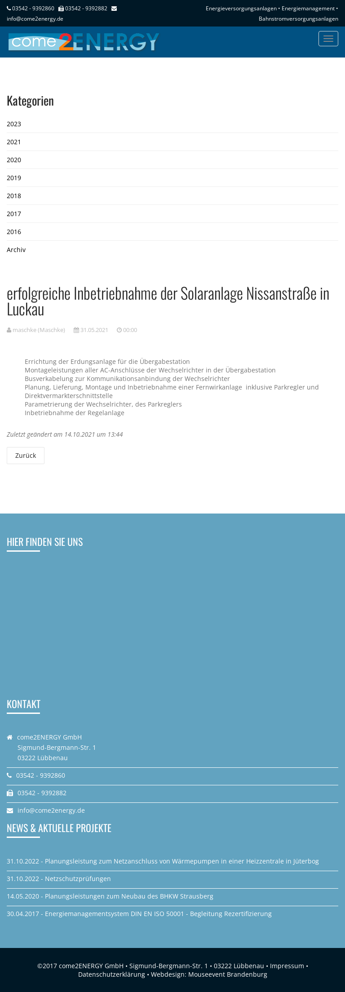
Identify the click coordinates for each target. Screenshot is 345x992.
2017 (14, 213)
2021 (14, 141)
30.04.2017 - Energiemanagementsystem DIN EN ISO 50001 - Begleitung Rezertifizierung (139, 913)
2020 (14, 159)
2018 (14, 195)
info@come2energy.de (35, 18)
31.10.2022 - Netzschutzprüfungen (59, 878)
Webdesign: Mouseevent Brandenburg (209, 974)
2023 (14, 124)
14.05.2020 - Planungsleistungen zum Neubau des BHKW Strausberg (110, 896)
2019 (14, 177)
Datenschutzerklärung (111, 974)
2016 (14, 231)
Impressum (287, 965)
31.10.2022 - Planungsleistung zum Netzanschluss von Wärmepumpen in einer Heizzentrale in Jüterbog (163, 861)
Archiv (16, 249)
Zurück (25, 455)
